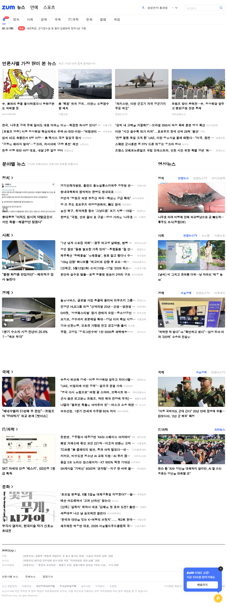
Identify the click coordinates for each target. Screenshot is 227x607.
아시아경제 (218, 178)
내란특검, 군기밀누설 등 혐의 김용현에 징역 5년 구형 (56, 28)
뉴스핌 (206, 235)
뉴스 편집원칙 (9, 586)
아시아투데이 (9, 114)
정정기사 (7, 551)
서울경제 (186, 293)
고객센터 (100, 586)
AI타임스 (220, 429)
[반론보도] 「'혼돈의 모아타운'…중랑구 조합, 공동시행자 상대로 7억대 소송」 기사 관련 (71, 565)
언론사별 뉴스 (10, 576)
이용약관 (26, 586)
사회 (30, 19)
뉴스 (21, 7)
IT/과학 (73, 19)
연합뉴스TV (121, 114)
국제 (57, 19)
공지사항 (85, 586)
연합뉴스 (183, 178)
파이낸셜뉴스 (179, 114)
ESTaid (7, 595)
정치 (16, 19)
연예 (34, 7)
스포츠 (49, 7)
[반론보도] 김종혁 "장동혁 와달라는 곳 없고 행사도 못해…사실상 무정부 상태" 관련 (68, 556)
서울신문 (63, 114)
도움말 (112, 586)
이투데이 (219, 293)
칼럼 (103, 19)
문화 (89, 19)
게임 (117, 19)
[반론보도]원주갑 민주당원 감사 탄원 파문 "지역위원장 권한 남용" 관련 (61, 560)
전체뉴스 (30, 576)
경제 (44, 19)
